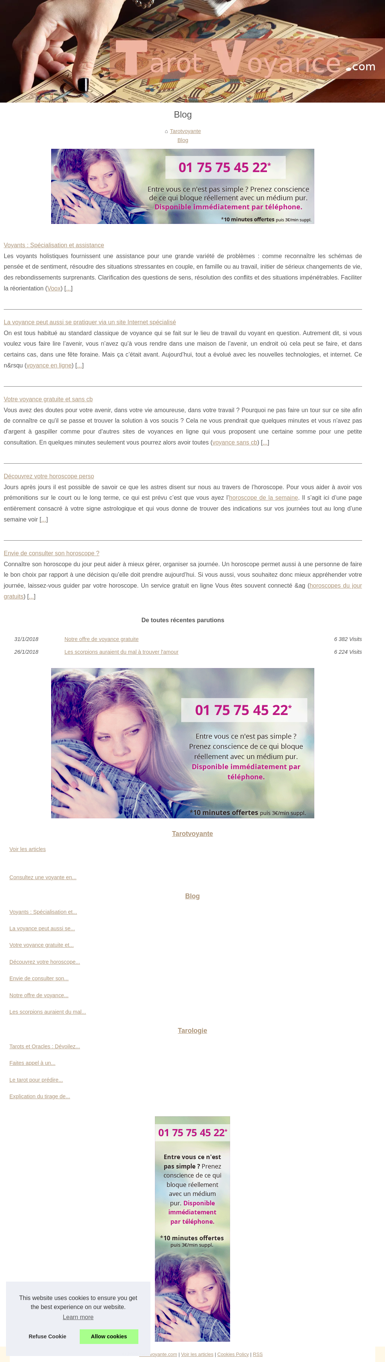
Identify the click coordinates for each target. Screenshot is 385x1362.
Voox (54, 288)
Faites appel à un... (32, 1063)
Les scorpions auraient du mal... (47, 1012)
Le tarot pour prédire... (36, 1080)
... (68, 288)
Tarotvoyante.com (158, 1354)
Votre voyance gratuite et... (41, 945)
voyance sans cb (234, 442)
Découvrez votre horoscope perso (49, 476)
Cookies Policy (233, 1354)
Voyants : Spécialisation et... (43, 912)
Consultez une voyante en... (42, 877)
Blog (182, 140)
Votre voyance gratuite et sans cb (48, 399)
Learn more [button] (78, 1317)
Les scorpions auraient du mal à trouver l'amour (121, 652)
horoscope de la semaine (263, 497)
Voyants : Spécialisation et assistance (54, 245)
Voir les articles (27, 849)
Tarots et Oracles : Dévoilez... (44, 1046)
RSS (257, 1354)
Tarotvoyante (185, 131)
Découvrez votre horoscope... (44, 962)
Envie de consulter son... (39, 978)
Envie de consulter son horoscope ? (51, 553)
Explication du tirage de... (39, 1096)
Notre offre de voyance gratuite (101, 639)
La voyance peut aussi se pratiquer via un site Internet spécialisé (90, 322)
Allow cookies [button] (109, 1336)
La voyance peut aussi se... (42, 928)
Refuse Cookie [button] (47, 1336)
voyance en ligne (48, 365)
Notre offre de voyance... (38, 995)
